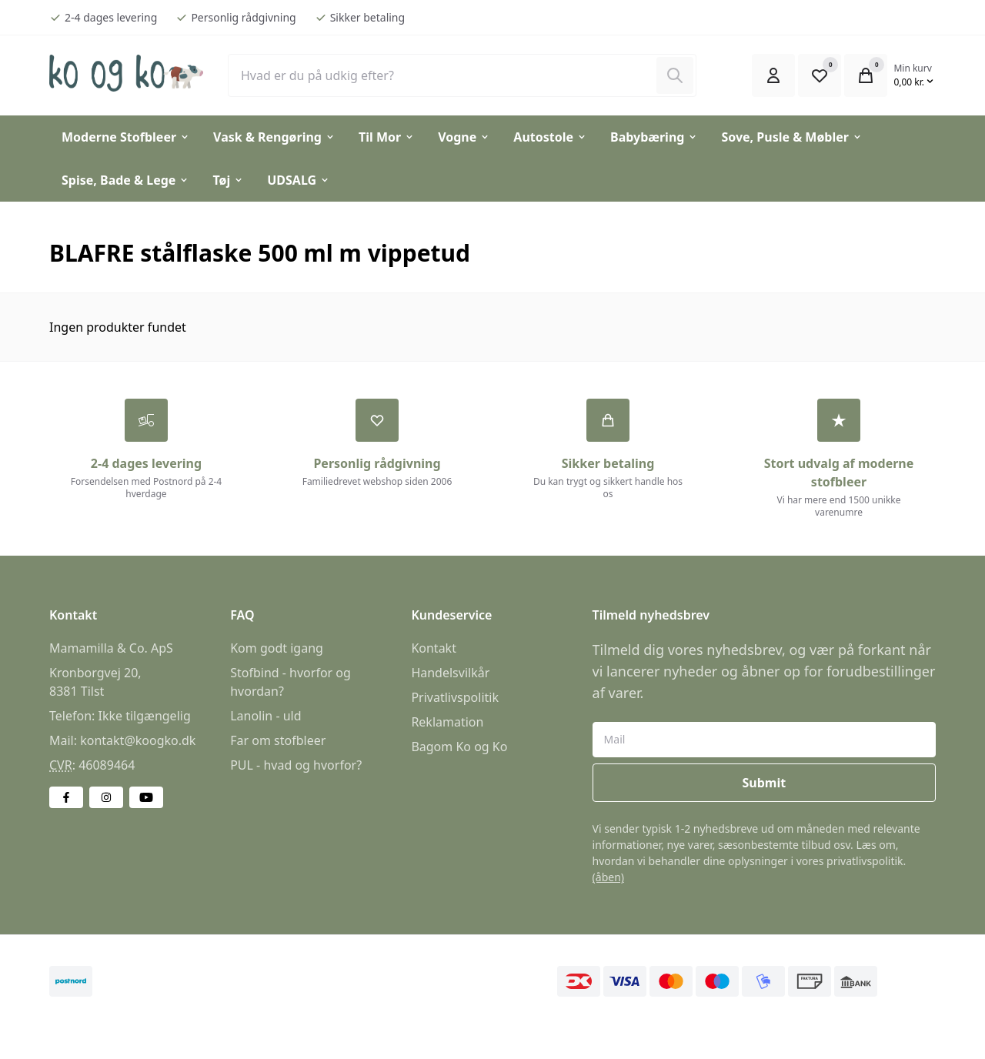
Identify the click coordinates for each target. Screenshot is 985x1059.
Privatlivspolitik (455, 698)
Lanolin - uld (265, 716)
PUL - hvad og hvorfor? (296, 765)
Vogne (464, 137)
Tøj (228, 180)
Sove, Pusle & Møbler (792, 137)
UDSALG (298, 180)
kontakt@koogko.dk (137, 741)
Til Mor (387, 137)
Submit (764, 783)
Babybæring (654, 137)
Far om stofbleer (278, 741)
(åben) (608, 877)
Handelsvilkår (450, 673)
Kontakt (433, 648)
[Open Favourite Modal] (819, 75)
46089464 (106, 765)
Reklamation (447, 722)
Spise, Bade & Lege (125, 180)
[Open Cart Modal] (865, 75)
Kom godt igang (276, 648)
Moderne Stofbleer (126, 137)
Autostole (550, 137)
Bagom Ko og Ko (459, 747)
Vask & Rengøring (274, 137)
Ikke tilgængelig (144, 716)
